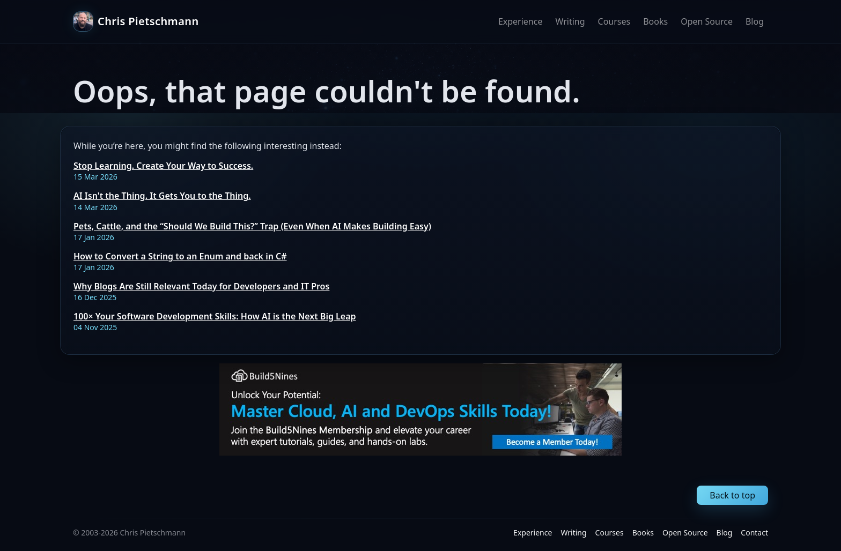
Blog (755, 21)
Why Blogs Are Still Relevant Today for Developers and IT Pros (201, 286)
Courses (614, 21)
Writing (570, 21)
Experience (520, 21)
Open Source (707, 21)
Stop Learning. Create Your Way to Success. (163, 166)
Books (655, 21)
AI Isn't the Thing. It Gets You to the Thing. (162, 196)
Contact (754, 532)
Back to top (732, 495)
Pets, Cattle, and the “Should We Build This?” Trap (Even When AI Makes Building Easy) (252, 226)
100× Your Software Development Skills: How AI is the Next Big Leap (214, 316)
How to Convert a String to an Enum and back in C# (180, 256)
